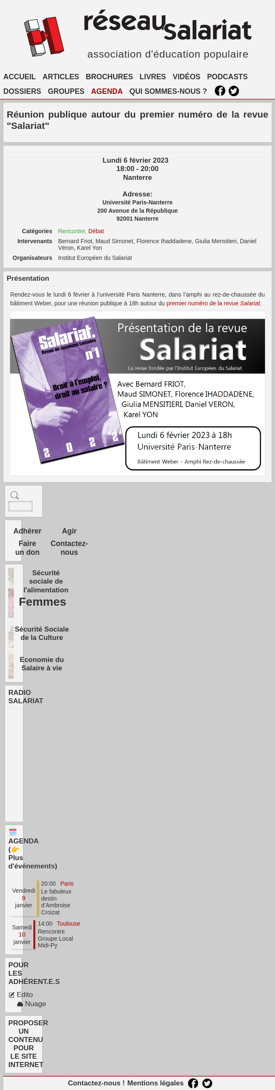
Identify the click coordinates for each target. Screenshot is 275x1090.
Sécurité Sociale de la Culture (42, 633)
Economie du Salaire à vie (42, 664)
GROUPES (66, 91)
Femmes (42, 601)
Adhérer (27, 531)
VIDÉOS (186, 77)
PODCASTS (227, 77)
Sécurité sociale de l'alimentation (46, 581)
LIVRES (153, 77)
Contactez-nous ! (96, 1083)
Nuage (31, 1004)
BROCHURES (109, 77)
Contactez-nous (69, 547)
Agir (69, 531)
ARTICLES (61, 77)
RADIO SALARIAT (25, 697)
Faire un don (27, 547)
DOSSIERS (22, 91)
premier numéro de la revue (213, 303)
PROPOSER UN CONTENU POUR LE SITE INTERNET (28, 1044)
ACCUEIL (19, 77)
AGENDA (107, 91)
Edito (20, 995)
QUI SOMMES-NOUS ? (168, 91)
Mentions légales (155, 1083)
